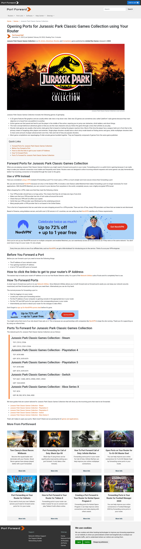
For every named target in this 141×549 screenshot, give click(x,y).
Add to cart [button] (133, 3)
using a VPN (26, 180)
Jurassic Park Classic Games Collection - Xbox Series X (29, 415)
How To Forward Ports (20, 153)
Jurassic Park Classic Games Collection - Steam (26, 406)
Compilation (67, 41)
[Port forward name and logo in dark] (19, 9)
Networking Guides (35, 541)
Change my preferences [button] (100, 542)
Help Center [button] (40, 16)
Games (16, 21)
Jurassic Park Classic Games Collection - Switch (27, 413)
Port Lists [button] (19, 16)
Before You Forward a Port (21, 148)
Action (43, 41)
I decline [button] (87, 542)
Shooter (56, 41)
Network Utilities (86, 276)
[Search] (114, 9)
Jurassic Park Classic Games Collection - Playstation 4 (29, 408)
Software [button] (29, 16)
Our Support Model (35, 538)
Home (9, 21)
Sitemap (64, 532)
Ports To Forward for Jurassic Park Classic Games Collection (33, 155)
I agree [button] (79, 542)
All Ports (64, 543)
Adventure (49, 41)
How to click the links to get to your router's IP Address (31, 151)
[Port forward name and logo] (10, 2)
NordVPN (27, 184)
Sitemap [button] (50, 16)
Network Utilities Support (37, 536)
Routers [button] (11, 16)
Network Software (67, 538)
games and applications (70, 419)
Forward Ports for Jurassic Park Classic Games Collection (32, 146)
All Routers (64, 541)
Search (130, 9)
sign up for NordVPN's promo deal (29, 307)
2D (39, 41)
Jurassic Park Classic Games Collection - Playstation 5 (29, 410)
